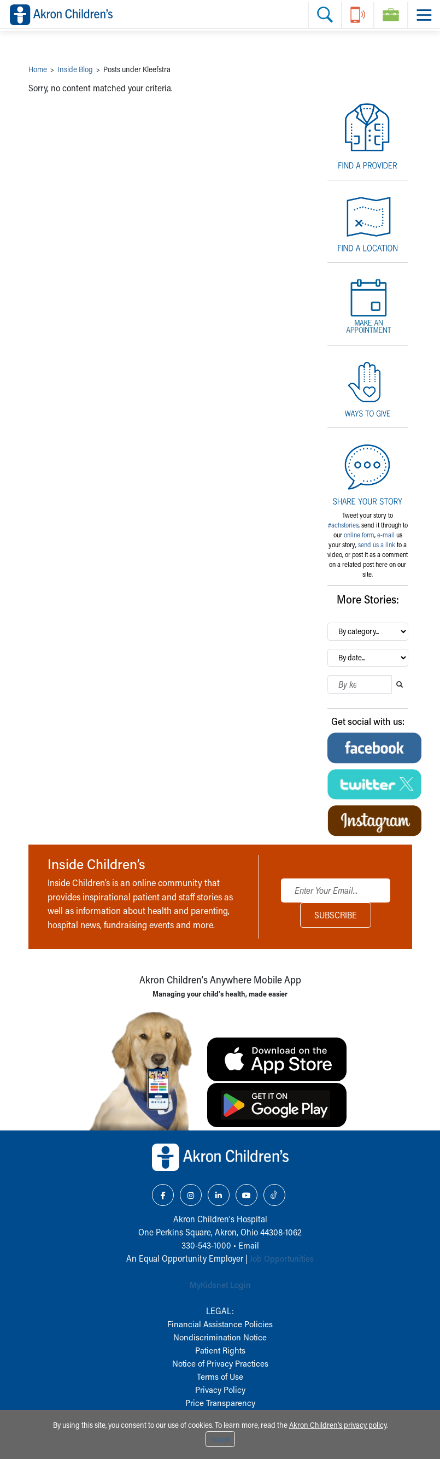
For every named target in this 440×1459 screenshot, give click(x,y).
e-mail (386, 534)
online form (359, 534)
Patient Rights (220, 1350)
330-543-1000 (206, 1245)
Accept (220, 1439)
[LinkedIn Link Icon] (219, 1195)
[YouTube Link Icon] (246, 1195)
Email (248, 1245)
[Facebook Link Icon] (163, 1195)
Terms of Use (220, 1376)
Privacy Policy (220, 1389)
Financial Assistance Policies (220, 1323)
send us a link (376, 544)
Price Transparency (220, 1402)
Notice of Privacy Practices (220, 1363)
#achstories (343, 524)
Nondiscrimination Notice (220, 1337)
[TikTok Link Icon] (274, 1195)
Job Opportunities (281, 1258)
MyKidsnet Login (220, 1284)
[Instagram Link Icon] (191, 1195)
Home (37, 69)
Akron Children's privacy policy (337, 1425)
